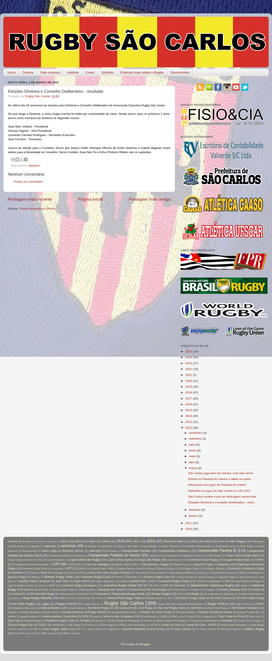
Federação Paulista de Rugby (246, 568)
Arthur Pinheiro (170, 546)
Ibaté (242, 572)
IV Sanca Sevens (184, 577)
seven (96, 616)
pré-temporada (212, 594)
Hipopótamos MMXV (181, 572)
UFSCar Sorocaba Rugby (132, 625)
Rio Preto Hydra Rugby (250, 598)
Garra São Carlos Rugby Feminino (109, 572)
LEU (227, 581)
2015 (188, 410)
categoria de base (192, 555)
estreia (150, 568)
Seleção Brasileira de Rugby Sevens (84, 612)
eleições (34, 165)
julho (192, 444)
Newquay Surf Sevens (111, 589)
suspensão (208, 616)
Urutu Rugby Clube (55, 629)
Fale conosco (50, 72)
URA (35, 629)
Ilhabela (35, 577)
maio (192, 456)
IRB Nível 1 (133, 577)
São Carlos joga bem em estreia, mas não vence (220, 473)
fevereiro (195, 509)
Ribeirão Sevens (154, 598)
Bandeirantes (30, 551)
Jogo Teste (62, 581)
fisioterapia (57, 572)
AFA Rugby (258, 541)
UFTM (153, 625)
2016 (188, 404)
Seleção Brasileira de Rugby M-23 (39, 612)
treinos (241, 620)
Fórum (71, 572)
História (72, 72)
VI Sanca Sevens (180, 629)
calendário (95, 550)
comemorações (56, 559)
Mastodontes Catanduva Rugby (212, 585)
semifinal (72, 616)
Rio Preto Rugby (23, 603)
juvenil (135, 581)
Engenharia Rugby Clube (34, 568)
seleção (12, 612)
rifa (169, 598)
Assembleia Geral (225, 546)
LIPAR (51, 585)
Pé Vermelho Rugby (43, 593)
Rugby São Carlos (124, 603)
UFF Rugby (74, 625)
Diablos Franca (181, 564)
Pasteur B (258, 589)
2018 (188, 392)
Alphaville (50, 546)
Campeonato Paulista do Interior (114, 555)
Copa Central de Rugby (84, 559)
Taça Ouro (255, 616)
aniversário (91, 546)
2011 (188, 523)
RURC (260, 603)
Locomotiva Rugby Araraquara (78, 585)
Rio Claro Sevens (220, 598)
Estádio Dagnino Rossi (130, 568)
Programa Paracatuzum (251, 594)
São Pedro (196, 608)
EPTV (70, 568)
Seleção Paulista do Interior (215, 612)
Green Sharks (158, 572)
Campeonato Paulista (136, 550)
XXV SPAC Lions (67, 633)
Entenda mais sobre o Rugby (141, 72)
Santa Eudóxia (75, 608)
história (201, 572)
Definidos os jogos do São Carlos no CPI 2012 (219, 490)
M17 (146, 585)
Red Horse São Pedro (91, 598)
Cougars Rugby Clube (236, 559)
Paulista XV (19, 593)
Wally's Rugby (254, 629)
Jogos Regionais (105, 581)
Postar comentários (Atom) (38, 208)
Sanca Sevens (50, 608)
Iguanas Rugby (17, 577)
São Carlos (121, 608)
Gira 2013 (141, 572)
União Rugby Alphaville (233, 625)
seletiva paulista (52, 616)
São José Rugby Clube (171, 608)
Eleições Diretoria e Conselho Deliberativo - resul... (222, 502)
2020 (188, 381)
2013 (188, 422)
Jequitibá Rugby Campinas (34, 581)
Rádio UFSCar (66, 598)
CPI (56, 564)
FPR (81, 572)
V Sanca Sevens (94, 629)
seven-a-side (111, 616)
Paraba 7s (196, 589)
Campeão (112, 551)
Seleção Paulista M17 (248, 612)
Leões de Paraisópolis (208, 581)
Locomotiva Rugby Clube (119, 585)
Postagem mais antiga (150, 199)
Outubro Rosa (179, 589)
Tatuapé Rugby (32, 620)
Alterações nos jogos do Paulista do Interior (217, 484)
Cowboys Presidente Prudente (32, 564)
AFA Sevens (18, 546)
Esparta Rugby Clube (102, 568)
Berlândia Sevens (72, 550)
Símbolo (107, 72)
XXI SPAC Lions (22, 633)
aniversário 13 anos (112, 546)
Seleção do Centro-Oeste (155, 612)
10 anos (12, 541)
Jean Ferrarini (246, 577)
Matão (244, 585)
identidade (255, 572)
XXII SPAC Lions (45, 633)
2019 (188, 386)
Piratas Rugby (161, 593)
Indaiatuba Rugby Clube (95, 577)
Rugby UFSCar (218, 603)
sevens (129, 616)
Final (44, 572)
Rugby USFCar (243, 604)
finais (33, 572)
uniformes (22, 629)
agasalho (35, 546)
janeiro (193, 515)
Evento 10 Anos (166, 568)
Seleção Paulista (185, 612)
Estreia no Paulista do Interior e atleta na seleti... (220, 479)
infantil (118, 577)
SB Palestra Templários (246, 608)
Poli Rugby (192, 593)
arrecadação (150, 546)
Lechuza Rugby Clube (174, 581)
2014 (188, 416)
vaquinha (113, 629)
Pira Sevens (83, 594)
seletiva (12, 616)
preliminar (229, 594)
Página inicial (90, 199)
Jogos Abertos (82, 581)
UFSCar (89, 625)
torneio (99, 620)
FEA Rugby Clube (188, 568)
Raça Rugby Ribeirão (37, 598)
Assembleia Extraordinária (197, 546)
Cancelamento (170, 555)
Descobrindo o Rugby (155, 564)
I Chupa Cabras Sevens (222, 572)
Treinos (28, 72)
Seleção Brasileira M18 (123, 612)
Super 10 (193, 616)
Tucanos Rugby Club (20, 624)
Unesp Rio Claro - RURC (201, 624)
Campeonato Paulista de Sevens (66, 555)
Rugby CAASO (67, 603)
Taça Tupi (13, 620)
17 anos (52, 541)
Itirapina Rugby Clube (157, 577)
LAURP (151, 581)
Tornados (85, 620)
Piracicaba (101, 593)
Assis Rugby (247, 546)
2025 (188, 351)
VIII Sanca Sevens (230, 629)
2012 (188, 427)
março (193, 468)
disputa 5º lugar (203, 564)
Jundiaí (122, 581)
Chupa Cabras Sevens (20, 559)
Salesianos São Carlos (24, 608)
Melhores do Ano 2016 (36, 589)
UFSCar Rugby (106, 625)
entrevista (57, 568)
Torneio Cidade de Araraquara (123, 620)
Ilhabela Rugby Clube (58, 577)
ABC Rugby (237, 541)
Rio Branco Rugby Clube (190, 598)
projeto (15, 598)
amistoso (69, 546)
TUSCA (42, 624)
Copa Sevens (174, 559)
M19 (165, 585)
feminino (17, 572)
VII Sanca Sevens (206, 629)
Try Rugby (255, 620)
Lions (41, 585)
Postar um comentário (28, 181)
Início (12, 72)
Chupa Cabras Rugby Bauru (243, 555)
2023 (188, 363)
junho (192, 450)
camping (153, 555)
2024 (188, 357)
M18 (156, 585)
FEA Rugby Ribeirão (213, 568)
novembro (195, 432)
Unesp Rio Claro (171, 624)
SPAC (164, 616)
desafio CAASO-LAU (126, 564)
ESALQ (82, 568)
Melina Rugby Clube (63, 589)
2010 (188, 529)
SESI (85, 616)
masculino (179, 585)
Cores (89, 72)
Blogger (145, 644)
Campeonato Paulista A (174, 550)
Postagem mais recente (30, 199)
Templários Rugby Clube (60, 620)
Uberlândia (58, 625)
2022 (188, 369)
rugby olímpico (92, 604)
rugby (45, 603)
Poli (179, 594)
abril (192, 462)
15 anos (26, 541)
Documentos (180, 72)
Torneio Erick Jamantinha (204, 620)
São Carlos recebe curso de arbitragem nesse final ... (223, 496)
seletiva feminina (29, 616)
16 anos (39, 541)
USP (78, 629)
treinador (227, 620)
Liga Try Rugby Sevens (20, 585)
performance (66, 594)
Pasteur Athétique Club (233, 589)
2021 (188, 375)
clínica (40, 559)
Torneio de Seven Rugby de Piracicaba (165, 620)
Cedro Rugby (214, 555)
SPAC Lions (177, 616)
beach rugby (49, 550)
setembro (195, 438)
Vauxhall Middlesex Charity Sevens (143, 629)
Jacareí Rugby (206, 577)
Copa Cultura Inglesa (120, 559)
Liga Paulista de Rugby (247, 581)
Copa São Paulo (149, 559)
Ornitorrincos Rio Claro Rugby (148, 589)
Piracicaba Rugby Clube (128, 593)
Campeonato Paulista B (217, 550)
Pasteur (211, 589)
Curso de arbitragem (97, 564)
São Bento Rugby (98, 608)
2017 (188, 398)
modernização (86, 589)
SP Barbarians (148, 616)
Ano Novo (133, 546)
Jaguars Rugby (226, 577)
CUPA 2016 (74, 564)
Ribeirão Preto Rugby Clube (124, 598)
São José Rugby (142, 608)
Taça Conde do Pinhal (231, 616)
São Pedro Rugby (217, 608)
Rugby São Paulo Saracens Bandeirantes (180, 604)
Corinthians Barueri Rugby (202, 559)
